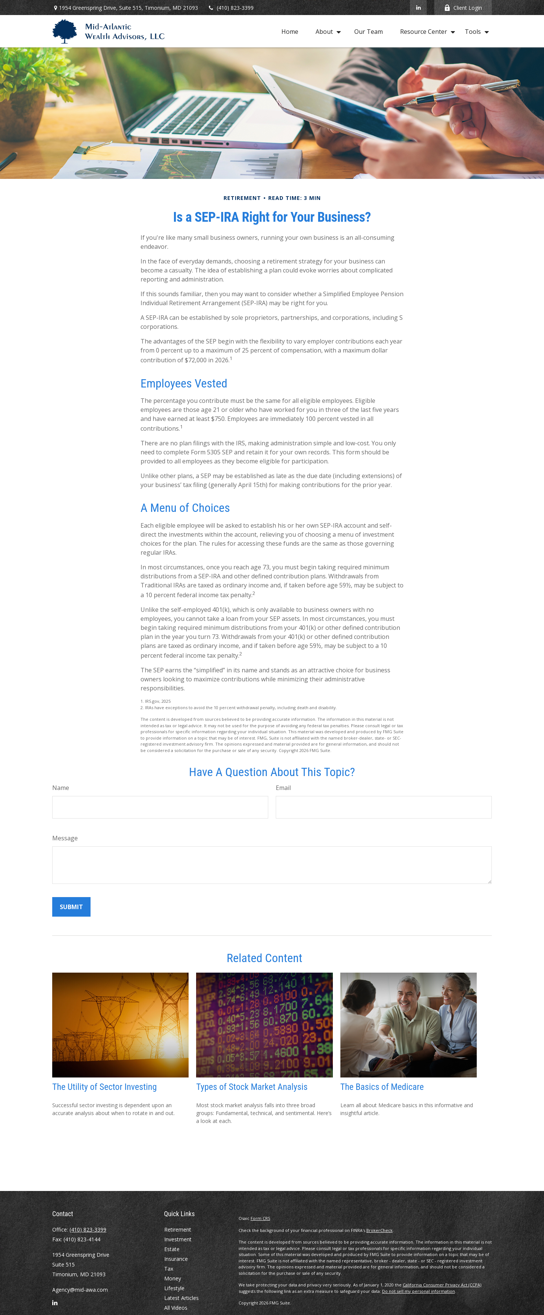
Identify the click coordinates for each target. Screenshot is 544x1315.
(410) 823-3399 (230, 7)
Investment (178, 1239)
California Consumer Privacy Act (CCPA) (442, 1285)
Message (65, 838)
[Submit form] (71, 907)
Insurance (176, 1258)
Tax (168, 1268)
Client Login (463, 7)
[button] (289, 31)
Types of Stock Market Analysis (251, 1087)
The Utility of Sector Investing (104, 1087)
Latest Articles (181, 1297)
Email (283, 788)
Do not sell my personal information (418, 1291)
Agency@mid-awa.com (80, 1289)
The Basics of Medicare (382, 1087)
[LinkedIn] (418, 7)
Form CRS (260, 1218)
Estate (172, 1249)
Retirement (177, 1229)
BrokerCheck (379, 1230)
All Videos (175, 1307)
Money (172, 1278)
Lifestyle (174, 1288)
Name (60, 788)
